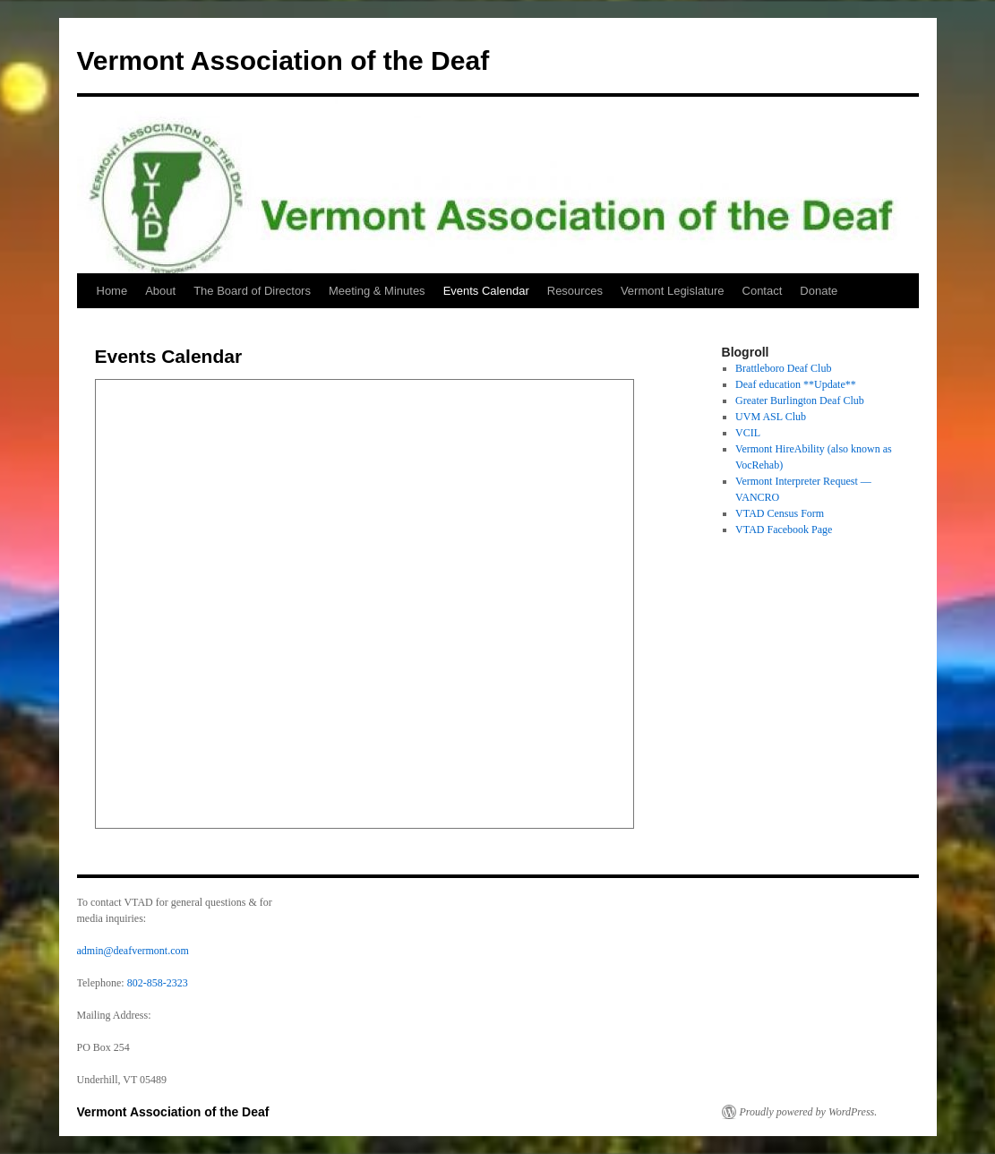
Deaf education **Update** (795, 384)
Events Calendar (486, 290)
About (160, 290)
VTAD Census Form (779, 513)
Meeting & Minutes (377, 290)
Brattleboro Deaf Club (783, 368)
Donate (818, 290)
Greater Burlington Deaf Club (799, 400)
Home (112, 290)
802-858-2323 (157, 983)
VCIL (747, 432)
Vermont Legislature (673, 290)
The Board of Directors (252, 290)
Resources (575, 290)
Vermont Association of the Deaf (283, 60)
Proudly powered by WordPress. (809, 1112)
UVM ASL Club (770, 416)
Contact (762, 290)
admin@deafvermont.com (133, 950)
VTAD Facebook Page (783, 529)
